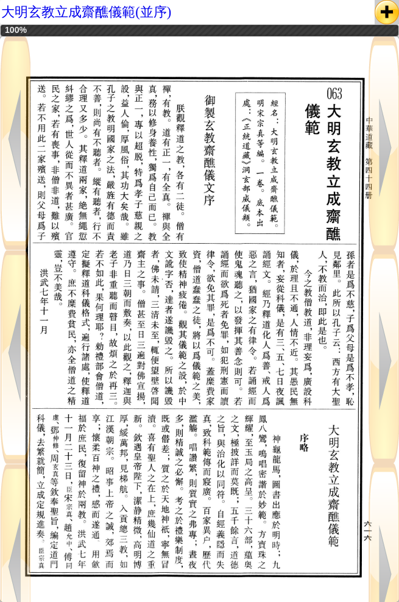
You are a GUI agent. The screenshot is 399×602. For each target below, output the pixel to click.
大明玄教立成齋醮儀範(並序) (86, 11)
